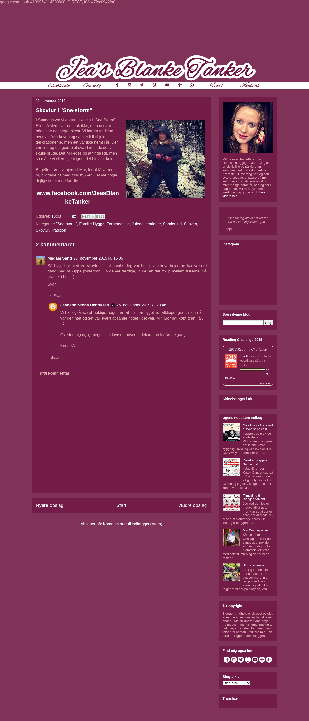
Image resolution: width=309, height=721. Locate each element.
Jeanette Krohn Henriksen (84, 305)
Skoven (190, 224)
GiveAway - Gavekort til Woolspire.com (258, 427)
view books (265, 383)
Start (121, 505)
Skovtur (42, 230)
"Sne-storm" (66, 224)
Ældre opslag (193, 505)
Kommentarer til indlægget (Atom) (132, 524)
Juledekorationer (146, 224)
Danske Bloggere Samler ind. (255, 462)
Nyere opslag (50, 505)
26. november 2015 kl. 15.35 (98, 258)
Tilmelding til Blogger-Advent (254, 497)
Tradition (58, 230)
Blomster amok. (254, 565)
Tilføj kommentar (54, 373)
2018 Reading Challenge (248, 349)
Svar (52, 284)
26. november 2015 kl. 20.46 (141, 305)
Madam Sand (60, 258)
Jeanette (244, 356)
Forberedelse (118, 224)
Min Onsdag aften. (256, 530)
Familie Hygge (91, 224)
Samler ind (172, 224)
